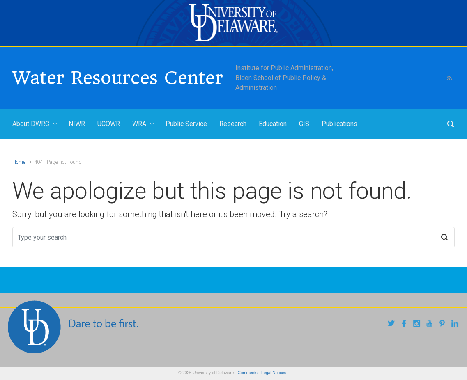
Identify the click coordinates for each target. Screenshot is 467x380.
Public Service (186, 124)
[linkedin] (456, 324)
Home (18, 162)
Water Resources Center (117, 78)
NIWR (77, 124)
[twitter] (392, 324)
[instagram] (417, 324)
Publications (339, 124)
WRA (139, 124)
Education (273, 124)
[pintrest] (443, 324)
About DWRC (30, 124)
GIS (304, 124)
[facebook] (405, 324)
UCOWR (108, 124)
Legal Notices (273, 373)
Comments (248, 373)
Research (232, 124)
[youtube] (430, 324)
